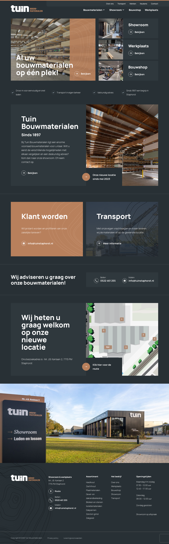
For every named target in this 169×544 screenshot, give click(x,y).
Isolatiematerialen (94, 506)
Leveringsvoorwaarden (73, 538)
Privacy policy (53, 538)
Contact (154, 3)
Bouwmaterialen (92, 10)
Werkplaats (151, 10)
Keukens (143, 3)
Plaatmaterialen (93, 490)
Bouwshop (135, 10)
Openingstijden (143, 476)
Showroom (115, 10)
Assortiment (92, 476)
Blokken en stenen (94, 502)
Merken (133, 3)
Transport (122, 3)
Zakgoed (90, 518)
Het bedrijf (116, 476)
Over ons (110, 3)
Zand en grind (92, 514)
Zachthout (91, 486)
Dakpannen (91, 510)
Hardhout (90, 482)
